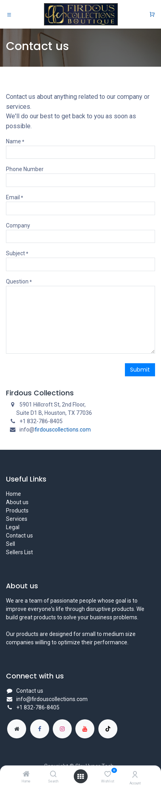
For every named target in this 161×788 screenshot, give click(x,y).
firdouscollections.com (62, 429)
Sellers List (19, 552)
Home (13, 494)
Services (16, 519)
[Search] (53, 774)
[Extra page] (16, 728)
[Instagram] (62, 728)
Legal (12, 527)
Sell (10, 544)
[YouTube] (84, 728)
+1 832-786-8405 (37, 707)
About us (17, 502)
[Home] (26, 774)
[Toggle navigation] (9, 14)
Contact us (19, 535)
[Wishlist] (108, 774)
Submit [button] (140, 370)
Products (17, 510)
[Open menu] (80, 776)
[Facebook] (39, 728)
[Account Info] (135, 774)
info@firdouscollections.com (52, 699)
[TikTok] (107, 728)
